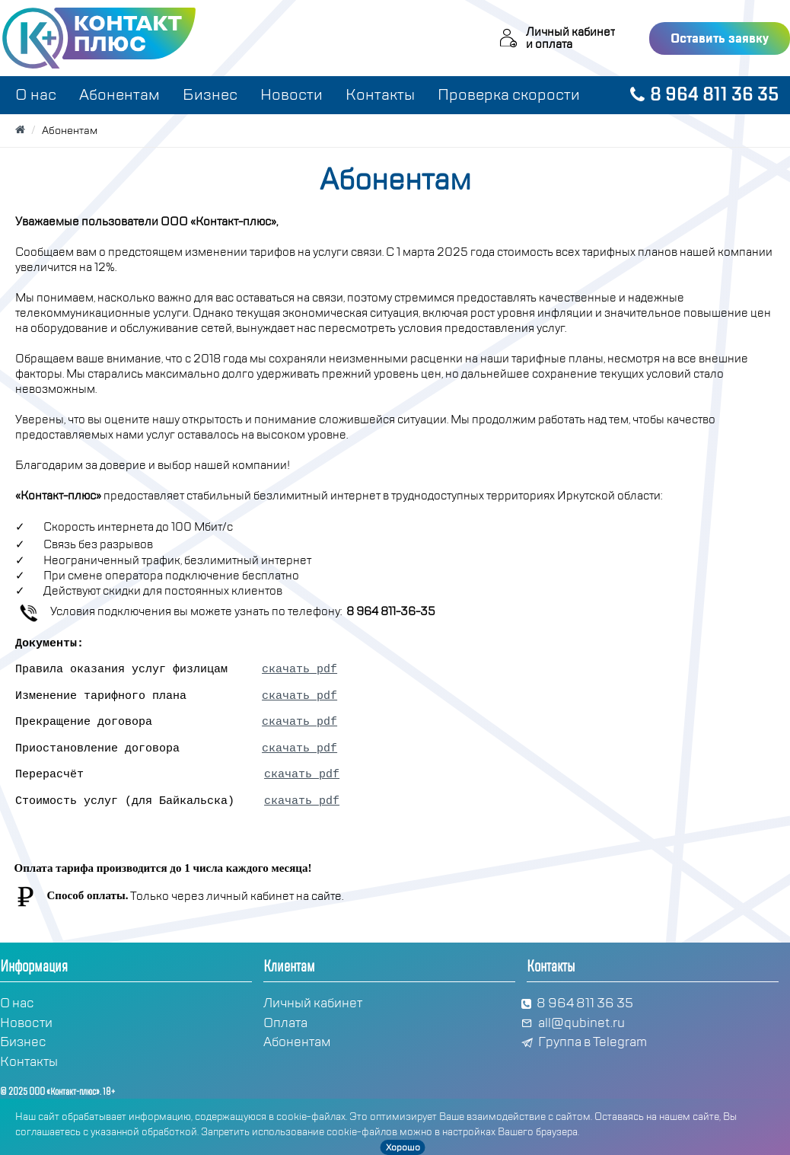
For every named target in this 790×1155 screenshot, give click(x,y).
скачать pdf (299, 669)
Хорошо (403, 1147)
